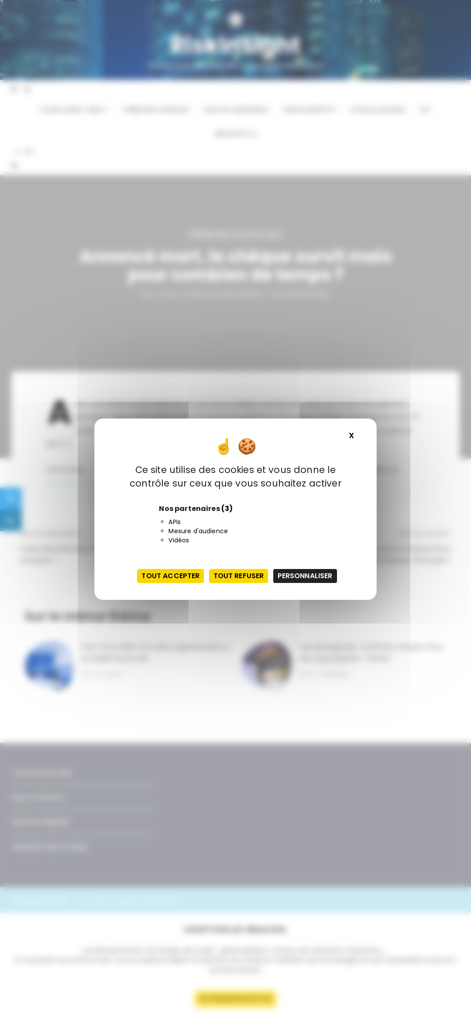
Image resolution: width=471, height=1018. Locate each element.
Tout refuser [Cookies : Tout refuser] (238, 576)
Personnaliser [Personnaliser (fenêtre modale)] (305, 576)
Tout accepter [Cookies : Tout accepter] (170, 576)
